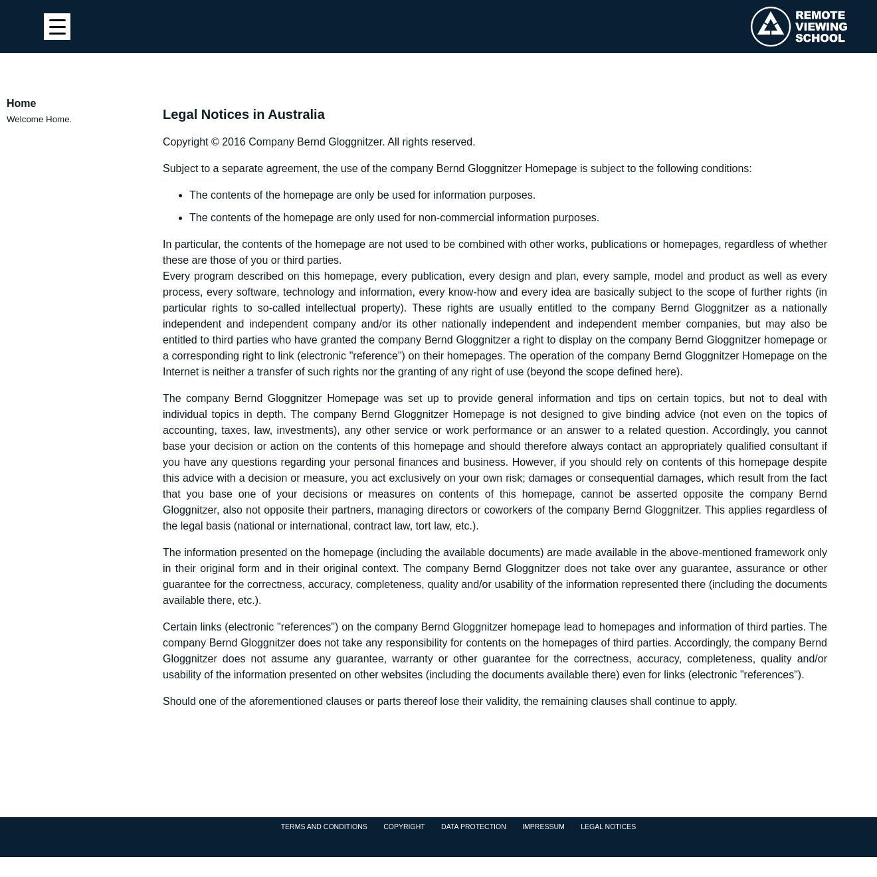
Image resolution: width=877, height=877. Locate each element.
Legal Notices (608, 826)
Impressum (543, 826)
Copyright (404, 826)
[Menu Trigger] (57, 26)
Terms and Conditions (324, 826)
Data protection (473, 826)
